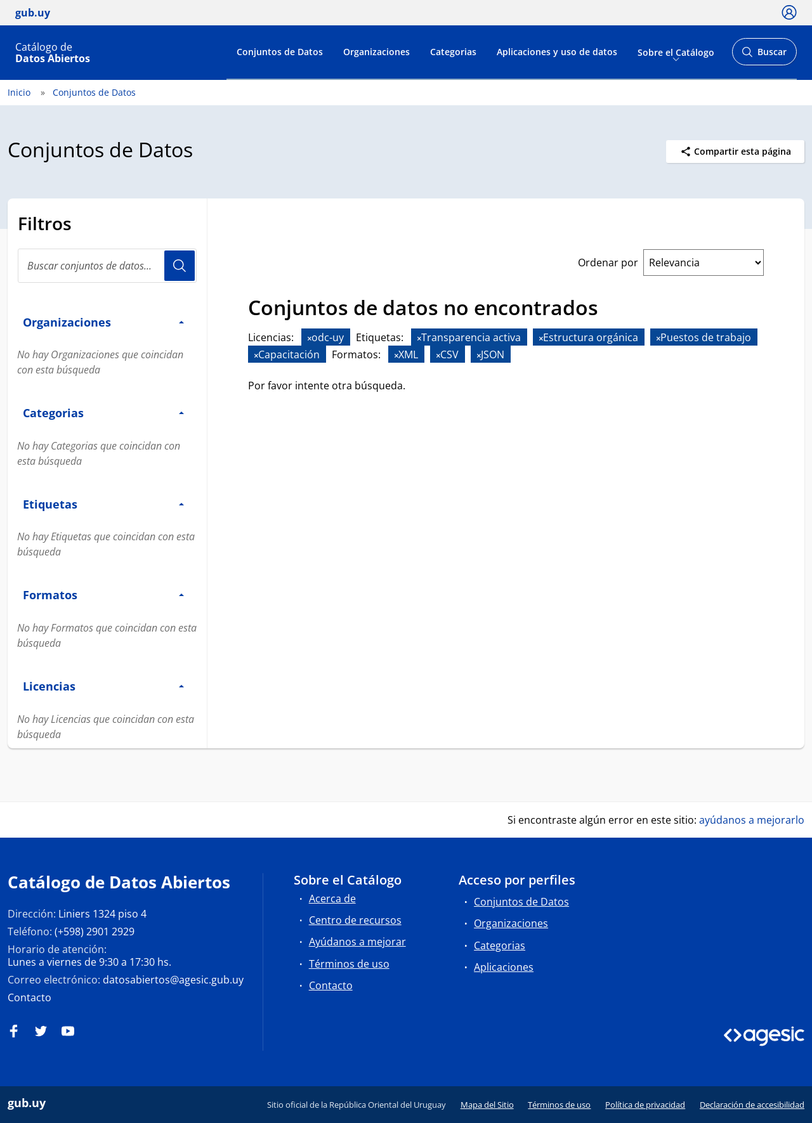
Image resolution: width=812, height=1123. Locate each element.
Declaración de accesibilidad (752, 1104)
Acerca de (332, 899)
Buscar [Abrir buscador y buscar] (764, 55)
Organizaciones (376, 52)
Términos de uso (349, 964)
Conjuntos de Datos (280, 52)
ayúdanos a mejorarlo (751, 820)
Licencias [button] (103, 686)
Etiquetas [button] (103, 504)
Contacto (29, 997)
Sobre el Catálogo (676, 52)
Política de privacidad (645, 1104)
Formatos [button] (103, 594)
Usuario (179, 265)
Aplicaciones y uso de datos (557, 52)
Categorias (453, 52)
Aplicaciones (504, 967)
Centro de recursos (355, 920)
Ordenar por (608, 262)
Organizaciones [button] (103, 322)
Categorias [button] (103, 412)
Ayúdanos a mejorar (357, 942)
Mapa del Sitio (487, 1104)
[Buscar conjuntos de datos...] (107, 265)
